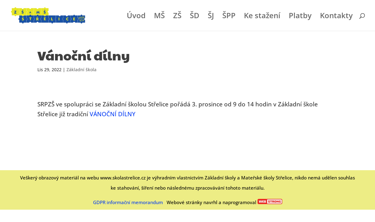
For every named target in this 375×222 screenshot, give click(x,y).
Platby (300, 16)
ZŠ (177, 16)
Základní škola (81, 69)
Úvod (136, 16)
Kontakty (336, 16)
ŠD (194, 16)
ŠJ (211, 16)
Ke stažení (262, 16)
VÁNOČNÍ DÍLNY (112, 114)
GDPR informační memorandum (128, 202)
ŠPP (229, 16)
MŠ (159, 16)
